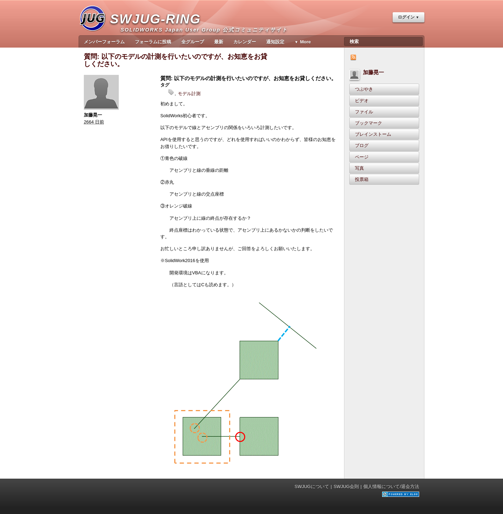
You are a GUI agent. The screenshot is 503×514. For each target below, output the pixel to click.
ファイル (364, 111)
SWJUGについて (311, 486)
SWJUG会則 (346, 486)
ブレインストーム (373, 134)
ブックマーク (368, 123)
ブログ (362, 145)
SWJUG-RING (158, 26)
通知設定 (275, 41)
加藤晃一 (373, 72)
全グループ (192, 41)
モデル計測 (189, 93)
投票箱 (362, 179)
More (305, 41)
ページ (362, 157)
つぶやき (364, 89)
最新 (218, 41)
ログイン (406, 17)
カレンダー (244, 41)
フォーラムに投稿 (153, 41)
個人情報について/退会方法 (391, 486)
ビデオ (362, 100)
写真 (359, 168)
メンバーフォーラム (104, 41)
